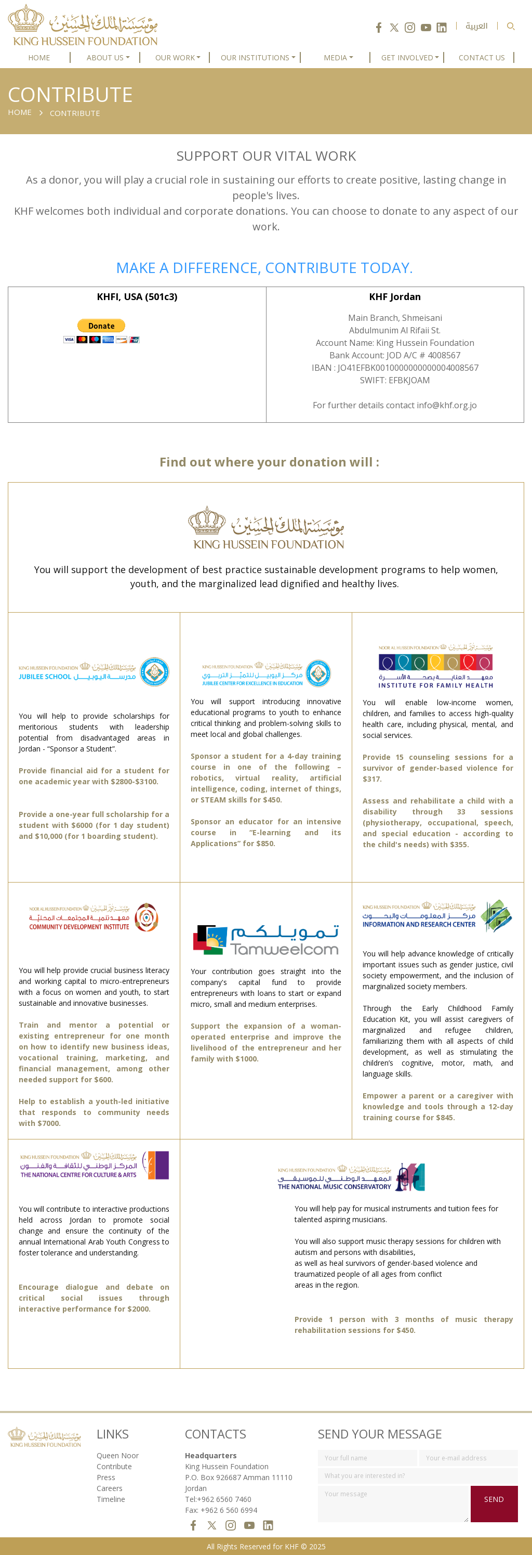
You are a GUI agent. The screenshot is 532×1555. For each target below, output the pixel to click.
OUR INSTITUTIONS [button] (255, 57)
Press (106, 1477)
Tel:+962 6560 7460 (218, 1499)
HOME (39, 57)
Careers (110, 1488)
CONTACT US (482, 57)
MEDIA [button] (335, 57)
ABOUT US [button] (105, 57)
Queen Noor (118, 1455)
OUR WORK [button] (175, 57)
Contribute (114, 1466)
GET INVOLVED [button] (407, 57)
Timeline (111, 1499)
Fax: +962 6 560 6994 (221, 1510)
